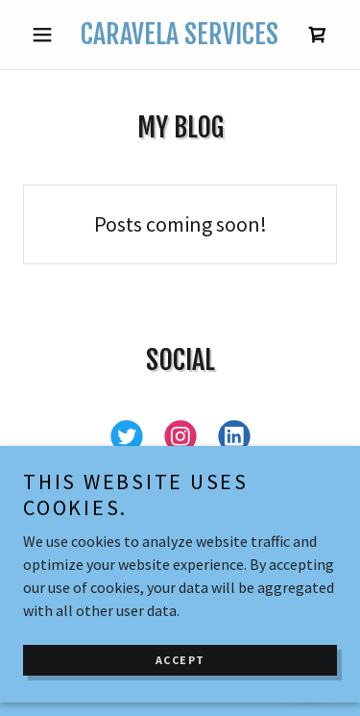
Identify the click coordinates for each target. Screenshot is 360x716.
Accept (180, 676)
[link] (180, 34)
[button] (46, 34)
